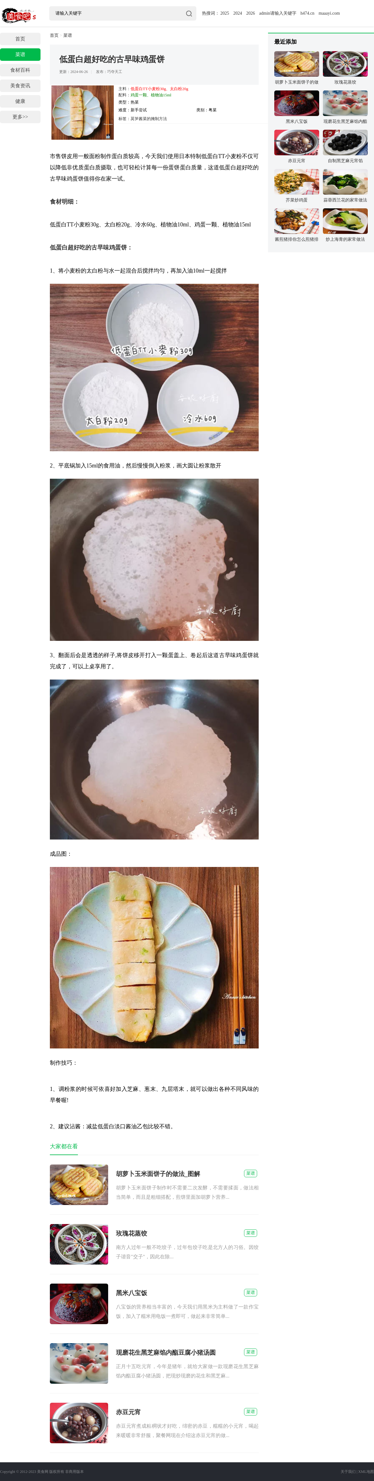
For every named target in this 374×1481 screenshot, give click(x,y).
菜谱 (20, 54)
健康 (20, 101)
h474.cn (307, 13)
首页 (20, 38)
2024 (237, 13)
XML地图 (366, 1471)
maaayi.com (329, 13)
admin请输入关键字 (277, 13)
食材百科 (20, 70)
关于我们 (348, 1471)
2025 (224, 13)
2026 (250, 13)
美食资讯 (20, 85)
